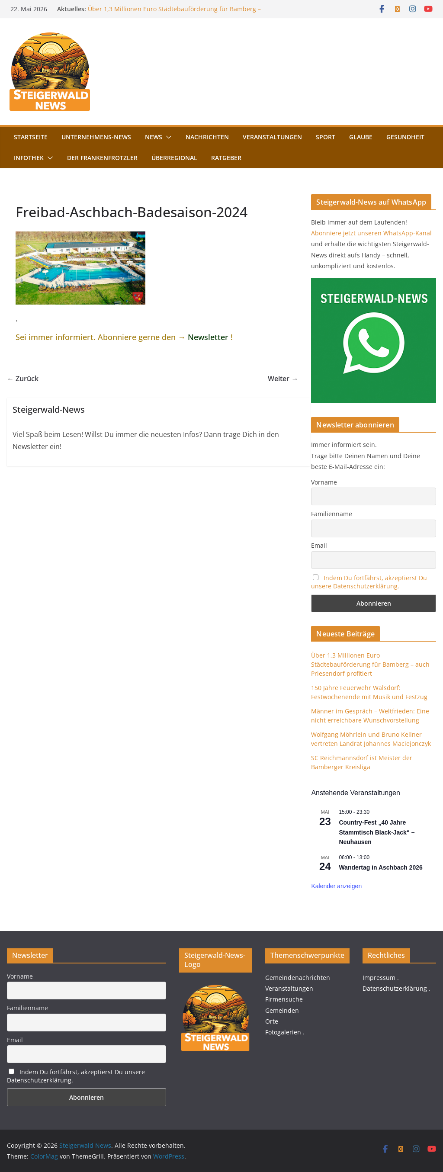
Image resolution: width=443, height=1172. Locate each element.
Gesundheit (405, 137)
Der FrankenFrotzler (102, 158)
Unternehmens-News (96, 137)
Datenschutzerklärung (395, 988)
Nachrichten (207, 137)
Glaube (360, 137)
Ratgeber (226, 158)
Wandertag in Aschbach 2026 (380, 867)
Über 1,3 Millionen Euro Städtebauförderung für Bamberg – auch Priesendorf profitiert (370, 664)
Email (319, 545)
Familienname (331, 514)
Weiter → (283, 378)
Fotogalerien (283, 1032)
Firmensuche (284, 999)
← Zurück (23, 378)
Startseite (31, 137)
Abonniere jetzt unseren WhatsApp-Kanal (371, 233)
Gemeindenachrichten (297, 977)
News (153, 137)
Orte (271, 1021)
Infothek (29, 158)
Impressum (379, 977)
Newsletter (208, 337)
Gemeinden (282, 1010)
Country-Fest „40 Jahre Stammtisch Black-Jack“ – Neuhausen (376, 832)
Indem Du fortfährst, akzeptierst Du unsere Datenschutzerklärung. (369, 582)
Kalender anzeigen (336, 886)
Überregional (174, 158)
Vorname (324, 482)
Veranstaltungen (272, 137)
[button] (167, 137)
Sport (325, 137)
